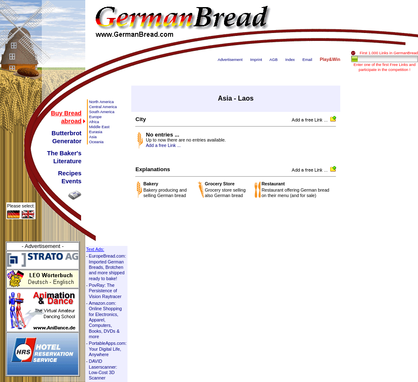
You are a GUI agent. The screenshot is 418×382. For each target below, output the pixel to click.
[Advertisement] (384, 211)
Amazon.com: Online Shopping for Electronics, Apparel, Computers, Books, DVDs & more (105, 320)
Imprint (256, 60)
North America (101, 102)
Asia (93, 137)
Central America (103, 107)
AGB (274, 60)
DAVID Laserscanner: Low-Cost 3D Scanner (103, 369)
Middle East (99, 127)
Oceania (96, 142)
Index (290, 60)
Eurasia (95, 132)
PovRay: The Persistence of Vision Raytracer (105, 291)
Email (307, 60)
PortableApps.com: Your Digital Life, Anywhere (108, 349)
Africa (94, 122)
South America (102, 112)
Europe (95, 117)
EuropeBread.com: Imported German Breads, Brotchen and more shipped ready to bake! (107, 267)
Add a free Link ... (163, 145)
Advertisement (230, 60)
